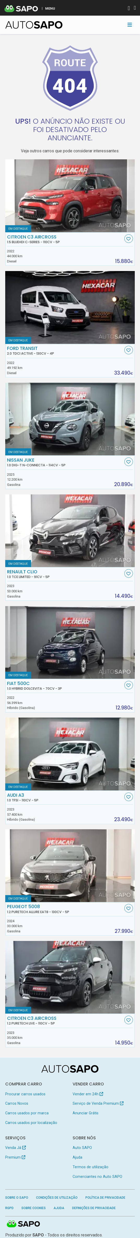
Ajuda (77, 1157)
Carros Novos (16, 1103)
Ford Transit (65, 351)
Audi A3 (65, 797)
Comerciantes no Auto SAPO (97, 1176)
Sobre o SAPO (16, 1197)
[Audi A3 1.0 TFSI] (70, 754)
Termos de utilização (90, 1167)
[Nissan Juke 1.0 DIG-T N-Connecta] (70, 419)
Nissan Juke (65, 462)
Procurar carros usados (25, 1094)
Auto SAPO (82, 1148)
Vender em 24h (88, 1094)
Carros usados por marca (27, 1113)
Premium (15, 1157)
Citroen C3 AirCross (65, 239)
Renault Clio (65, 574)
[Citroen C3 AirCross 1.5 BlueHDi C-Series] (70, 195)
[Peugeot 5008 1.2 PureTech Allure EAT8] (70, 865)
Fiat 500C (65, 686)
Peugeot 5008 (65, 909)
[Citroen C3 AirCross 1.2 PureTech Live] (70, 977)
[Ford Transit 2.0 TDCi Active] (70, 307)
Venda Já (15, 1148)
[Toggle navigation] (129, 24)
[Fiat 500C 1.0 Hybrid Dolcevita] (70, 642)
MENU (50, 8)
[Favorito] (128, 238)
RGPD (9, 1208)
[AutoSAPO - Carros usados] (34, 25)
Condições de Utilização (57, 1197)
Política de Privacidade (105, 1197)
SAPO (23, 1224)
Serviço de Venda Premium (98, 1103)
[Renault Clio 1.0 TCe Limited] (70, 530)
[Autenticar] (129, 8)
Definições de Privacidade (94, 1208)
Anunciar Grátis (85, 1113)
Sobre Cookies (33, 1208)
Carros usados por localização (31, 1123)
